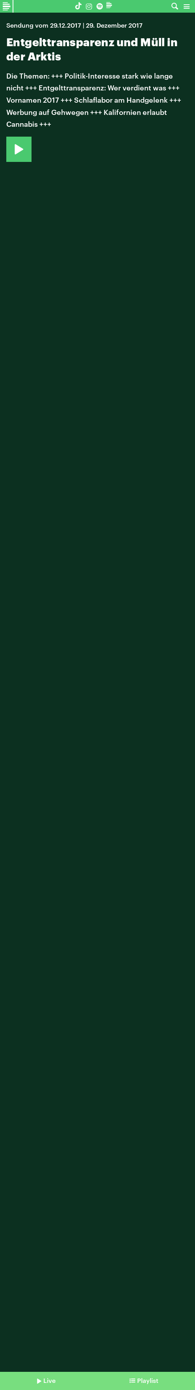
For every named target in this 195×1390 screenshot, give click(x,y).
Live (49, 1380)
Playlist (147, 1380)
